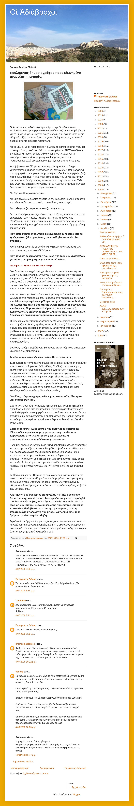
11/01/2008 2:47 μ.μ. (25, 755)
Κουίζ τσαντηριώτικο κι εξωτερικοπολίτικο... (111, 283)
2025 (100, 115)
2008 (100, 189)
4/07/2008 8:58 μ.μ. (25, 634)
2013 (100, 167)
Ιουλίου (104, 215)
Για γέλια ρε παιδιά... (110, 258)
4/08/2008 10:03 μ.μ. (25, 727)
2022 (100, 128)
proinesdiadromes (25, 644)
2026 (100, 111)
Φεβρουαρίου (107, 321)
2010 (100, 181)
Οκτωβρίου (106, 202)
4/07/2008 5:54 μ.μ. (25, 590)
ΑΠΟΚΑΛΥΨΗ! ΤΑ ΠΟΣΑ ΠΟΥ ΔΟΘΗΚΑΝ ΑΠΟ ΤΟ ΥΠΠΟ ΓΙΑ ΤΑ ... (111, 250)
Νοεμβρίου (106, 197)
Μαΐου (103, 224)
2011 (100, 176)
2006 (100, 335)
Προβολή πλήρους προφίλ (107, 101)
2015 (100, 159)
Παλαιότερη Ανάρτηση (75, 768)
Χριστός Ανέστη (107, 232)
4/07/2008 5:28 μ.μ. (25, 569)
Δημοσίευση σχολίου (23, 761)
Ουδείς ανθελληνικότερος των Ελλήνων (112, 309)
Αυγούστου (106, 211)
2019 (100, 141)
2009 (100, 185)
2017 (100, 150)
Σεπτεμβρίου (107, 206)
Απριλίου (105, 228)
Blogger (76, 794)
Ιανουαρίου (106, 326)
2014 (100, 163)
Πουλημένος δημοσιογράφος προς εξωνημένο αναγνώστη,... (111, 293)
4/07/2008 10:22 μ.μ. (25, 662)
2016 (100, 154)
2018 (100, 146)
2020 (100, 137)
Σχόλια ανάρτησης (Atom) (35, 773)
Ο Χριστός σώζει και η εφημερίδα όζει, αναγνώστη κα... (111, 266)
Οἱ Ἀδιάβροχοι (33, 12)
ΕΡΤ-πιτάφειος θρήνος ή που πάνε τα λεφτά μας (112, 239)
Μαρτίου (104, 317)
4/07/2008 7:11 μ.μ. (25, 615)
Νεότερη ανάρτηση (20, 768)
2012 (100, 172)
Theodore (20, 600)
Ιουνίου (104, 219)
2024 (100, 119)
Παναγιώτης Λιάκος (25, 579)
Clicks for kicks (107, 302)
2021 (100, 133)
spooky (19, 671)
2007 (100, 331)
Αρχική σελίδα (47, 768)
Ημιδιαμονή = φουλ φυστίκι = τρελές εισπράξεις (109, 275)
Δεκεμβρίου (106, 193)
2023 (100, 124)
